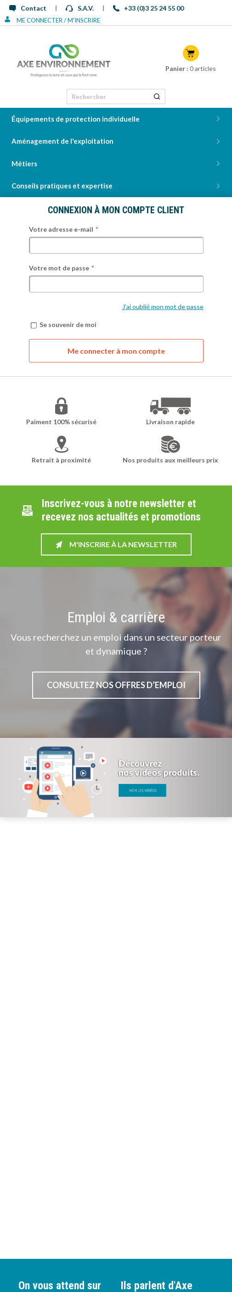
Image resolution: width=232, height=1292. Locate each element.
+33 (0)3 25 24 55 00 (148, 8)
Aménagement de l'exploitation (62, 141)
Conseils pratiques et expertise (62, 185)
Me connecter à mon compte (116, 350)
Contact (27, 8)
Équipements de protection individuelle (75, 119)
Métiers (24, 163)
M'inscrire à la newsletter (116, 544)
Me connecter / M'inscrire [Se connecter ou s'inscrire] (52, 20)
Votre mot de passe (61, 268)
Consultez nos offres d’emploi (116, 685)
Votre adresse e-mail (63, 229)
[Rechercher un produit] (157, 96)
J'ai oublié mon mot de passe (163, 306)
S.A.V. (80, 8)
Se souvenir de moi (63, 324)
